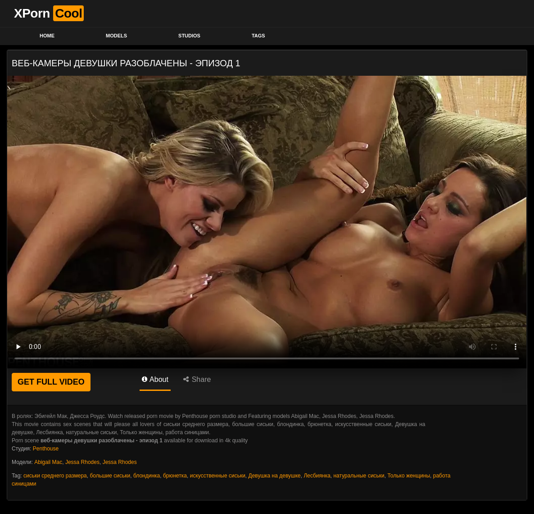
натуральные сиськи (358, 476)
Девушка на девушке (275, 476)
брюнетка (175, 476)
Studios (189, 35)
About (155, 379)
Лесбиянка (316, 476)
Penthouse (46, 448)
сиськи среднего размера (55, 476)
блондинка (146, 476)
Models (116, 35)
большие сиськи (110, 476)
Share (197, 379)
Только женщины (408, 476)
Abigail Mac (48, 462)
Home (47, 35)
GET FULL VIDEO (51, 381)
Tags (258, 35)
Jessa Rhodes (82, 462)
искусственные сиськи (217, 476)
